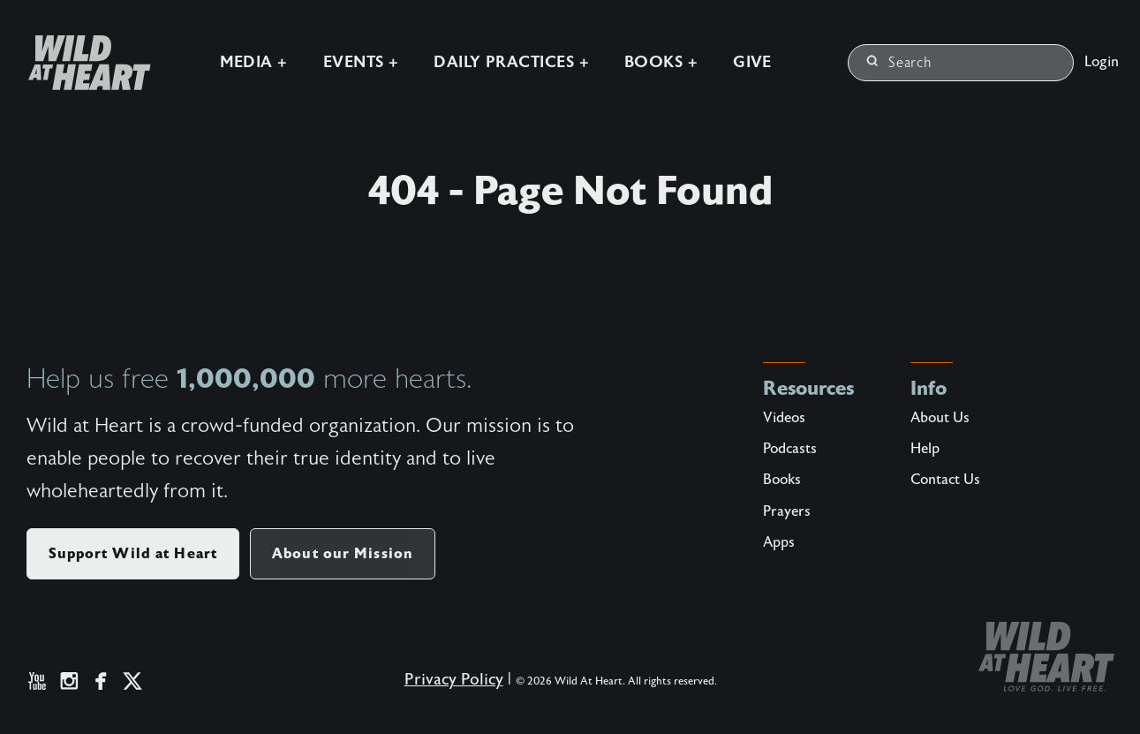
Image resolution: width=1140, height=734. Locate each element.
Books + (659, 61)
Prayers (787, 511)
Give (750, 61)
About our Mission (342, 553)
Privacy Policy (453, 679)
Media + (251, 61)
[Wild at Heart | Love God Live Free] (80, 61)
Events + (358, 61)
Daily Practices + (509, 61)
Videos (784, 418)
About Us (940, 418)
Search (899, 62)
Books (782, 480)
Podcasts (790, 449)
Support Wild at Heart (133, 553)
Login (1101, 61)
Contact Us (945, 480)
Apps (779, 542)
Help (925, 449)
